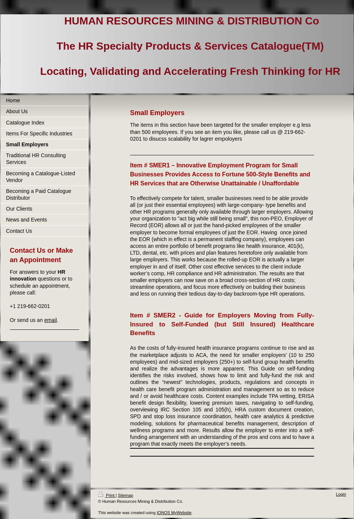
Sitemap (125, 495)
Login (341, 494)
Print (107, 495)
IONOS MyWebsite (174, 512)
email (50, 320)
